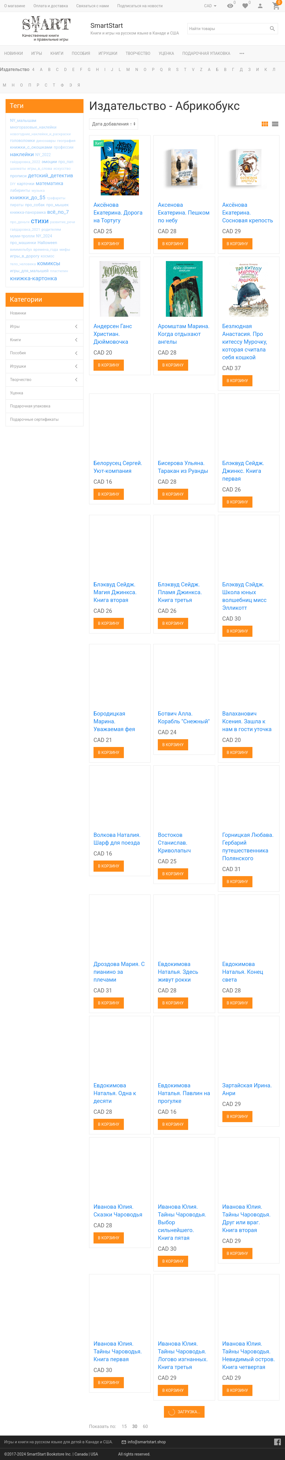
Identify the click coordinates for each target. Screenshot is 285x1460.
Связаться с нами (92, 6)
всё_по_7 (58, 212)
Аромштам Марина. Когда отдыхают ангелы (184, 334)
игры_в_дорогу (24, 256)
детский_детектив (50, 175)
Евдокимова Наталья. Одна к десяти (115, 1093)
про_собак (35, 204)
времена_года (45, 249)
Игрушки (108, 53)
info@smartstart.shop (147, 1442)
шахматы (18, 168)
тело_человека (23, 264)
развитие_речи (62, 222)
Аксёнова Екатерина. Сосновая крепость (247, 212)
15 (124, 1426)
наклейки (22, 154)
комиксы (48, 263)
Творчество (138, 53)
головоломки (22, 140)
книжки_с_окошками (31, 147)
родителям (51, 229)
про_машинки (23, 242)
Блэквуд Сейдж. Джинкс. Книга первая (243, 471)
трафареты (56, 198)
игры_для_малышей (29, 270)
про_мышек (57, 204)
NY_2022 (43, 155)
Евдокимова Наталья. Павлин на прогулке (184, 1093)
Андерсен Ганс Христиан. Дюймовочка (113, 334)
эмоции (49, 161)
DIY (13, 184)
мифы (65, 249)
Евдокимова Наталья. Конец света (242, 972)
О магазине (14, 6)
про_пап (65, 161)
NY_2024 (44, 236)
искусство (62, 168)
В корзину (108, 244)
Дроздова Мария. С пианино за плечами (119, 972)
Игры (36, 53)
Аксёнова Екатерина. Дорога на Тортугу (118, 212)
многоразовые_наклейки (33, 127)
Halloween (47, 242)
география (66, 141)
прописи (18, 175)
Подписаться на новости (140, 6)
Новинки (13, 53)
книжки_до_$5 (27, 198)
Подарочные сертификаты (34, 419)
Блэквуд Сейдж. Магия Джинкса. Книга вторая (115, 592)
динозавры (46, 141)
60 (145, 1426)
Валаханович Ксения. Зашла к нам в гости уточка (247, 721)
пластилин (59, 271)
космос (47, 256)
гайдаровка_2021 (25, 229)
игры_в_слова (39, 168)
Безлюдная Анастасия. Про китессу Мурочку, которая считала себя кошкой (244, 342)
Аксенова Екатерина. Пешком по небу (184, 212)
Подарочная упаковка (206, 53)
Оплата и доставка (50, 6)
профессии (63, 147)
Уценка (166, 53)
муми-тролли (22, 236)
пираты (17, 205)
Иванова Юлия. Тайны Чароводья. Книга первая (118, 1351)
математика (49, 183)
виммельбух (21, 249)
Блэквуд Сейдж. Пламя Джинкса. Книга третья (180, 592)
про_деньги (20, 222)
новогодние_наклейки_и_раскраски (40, 134)
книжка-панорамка (28, 212)
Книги (56, 53)
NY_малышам (23, 120)
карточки (26, 183)
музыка (38, 190)
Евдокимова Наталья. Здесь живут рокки (178, 972)
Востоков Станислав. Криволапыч (174, 843)
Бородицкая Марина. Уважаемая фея (114, 721)
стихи (40, 221)
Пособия (81, 53)
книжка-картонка (33, 278)
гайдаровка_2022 (25, 162)
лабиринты (20, 190)
